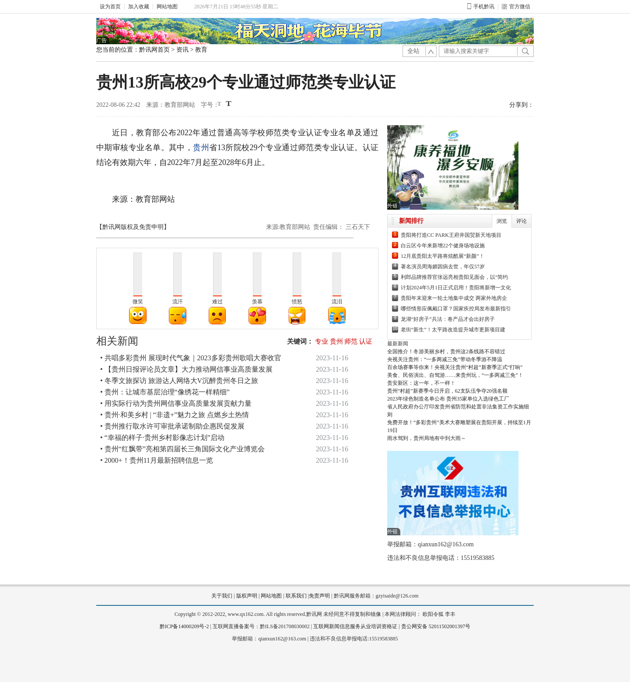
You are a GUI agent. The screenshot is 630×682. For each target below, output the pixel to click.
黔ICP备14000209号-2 (184, 626)
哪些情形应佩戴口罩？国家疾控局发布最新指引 (456, 309)
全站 (413, 51)
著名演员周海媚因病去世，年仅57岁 (443, 267)
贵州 (201, 147)
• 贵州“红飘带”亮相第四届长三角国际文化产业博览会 (182, 449)
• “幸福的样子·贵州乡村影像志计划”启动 (162, 437)
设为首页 (110, 7)
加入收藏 (138, 7)
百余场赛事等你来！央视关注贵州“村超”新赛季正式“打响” (454, 367)
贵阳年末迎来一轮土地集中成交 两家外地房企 (454, 298)
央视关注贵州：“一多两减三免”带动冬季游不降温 (444, 359)
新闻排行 (411, 221)
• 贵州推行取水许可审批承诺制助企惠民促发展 (172, 426)
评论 (521, 221)
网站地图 (167, 7)
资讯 (182, 49)
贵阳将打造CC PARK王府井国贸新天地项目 (451, 235)
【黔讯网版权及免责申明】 (133, 227)
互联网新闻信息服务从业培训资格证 (355, 626)
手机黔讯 (480, 7)
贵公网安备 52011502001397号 (436, 626)
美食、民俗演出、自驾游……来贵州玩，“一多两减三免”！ (455, 375)
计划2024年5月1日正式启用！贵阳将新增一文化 (456, 288)
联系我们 (296, 596)
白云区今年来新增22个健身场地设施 (443, 246)
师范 (350, 341)
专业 (321, 341)
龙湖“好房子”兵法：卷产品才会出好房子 (448, 319)
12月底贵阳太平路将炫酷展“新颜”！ (442, 256)
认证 (365, 341)
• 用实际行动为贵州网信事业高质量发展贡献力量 (176, 403)
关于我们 (221, 596)
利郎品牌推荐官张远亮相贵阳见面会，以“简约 (454, 277)
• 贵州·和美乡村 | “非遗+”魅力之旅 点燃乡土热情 (174, 414)
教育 (201, 49)
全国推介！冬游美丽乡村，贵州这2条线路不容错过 (446, 351)
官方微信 (516, 7)
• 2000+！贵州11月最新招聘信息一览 (156, 460)
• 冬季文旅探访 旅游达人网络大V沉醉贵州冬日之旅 (179, 380)
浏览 (502, 221)
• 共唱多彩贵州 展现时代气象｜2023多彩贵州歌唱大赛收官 (190, 358)
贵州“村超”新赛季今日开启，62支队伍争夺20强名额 (447, 391)
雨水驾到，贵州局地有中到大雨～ (426, 438)
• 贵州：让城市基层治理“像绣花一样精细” (165, 392)
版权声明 (246, 596)
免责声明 (319, 596)
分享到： (521, 105)
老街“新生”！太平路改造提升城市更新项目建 (453, 330)
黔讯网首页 (154, 49)
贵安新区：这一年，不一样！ (421, 383)
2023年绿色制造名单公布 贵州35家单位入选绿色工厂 (448, 399)
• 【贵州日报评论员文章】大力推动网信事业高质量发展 (186, 369)
